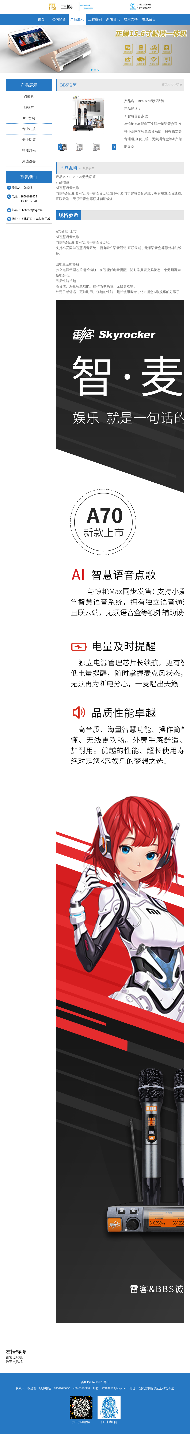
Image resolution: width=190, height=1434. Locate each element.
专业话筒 (29, 139)
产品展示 (77, 19)
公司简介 (59, 19)
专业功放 (29, 129)
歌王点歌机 (14, 1362)
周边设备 (29, 161)
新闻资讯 (113, 19)
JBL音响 (29, 118)
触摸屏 (29, 107)
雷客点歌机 (14, 1357)
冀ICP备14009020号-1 (95, 1382)
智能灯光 (29, 150)
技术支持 (131, 19)
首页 (41, 19)
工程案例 (95, 19)
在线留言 (149, 19)
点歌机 (29, 96)
